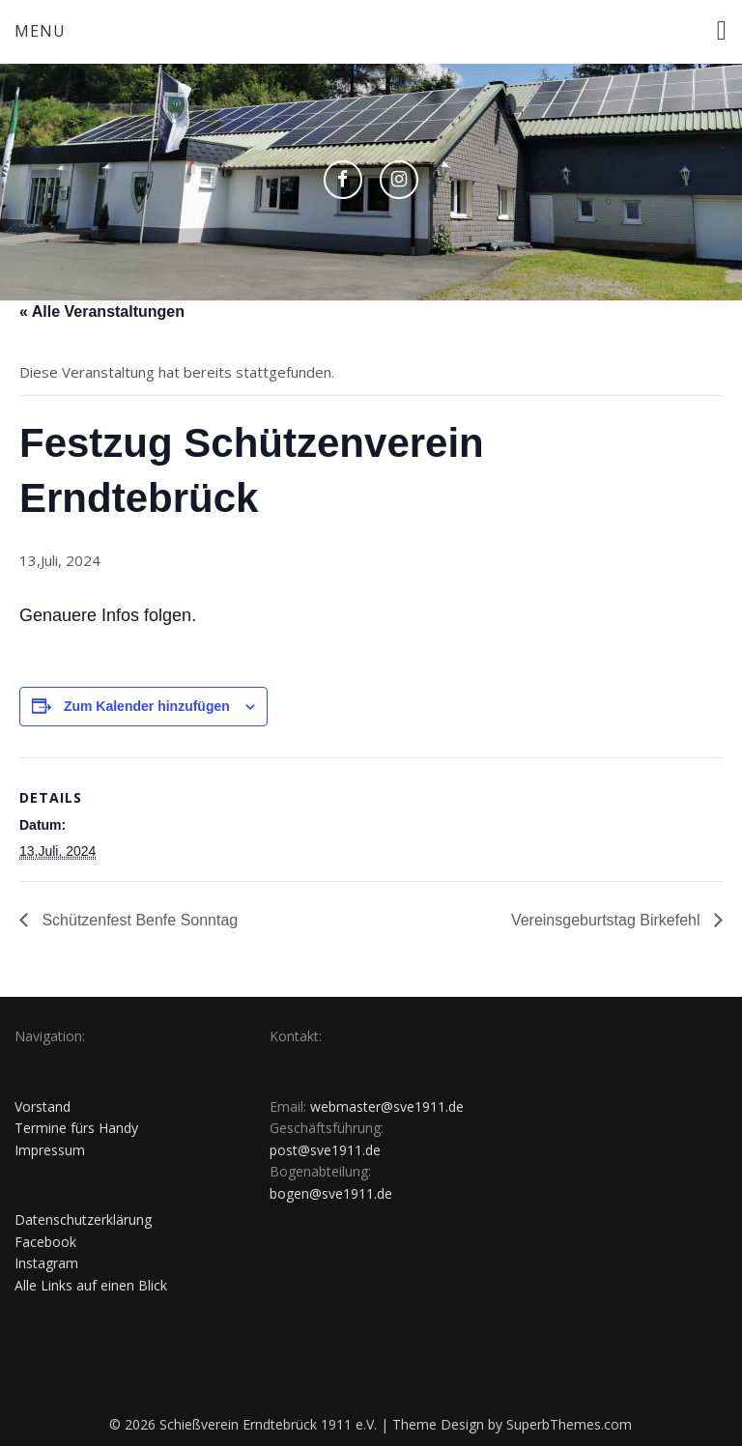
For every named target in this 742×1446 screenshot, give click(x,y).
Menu (40, 31)
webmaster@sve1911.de (387, 1106)
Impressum (49, 1150)
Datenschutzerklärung (83, 1219)
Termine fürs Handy (76, 1128)
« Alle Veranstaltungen (102, 311)
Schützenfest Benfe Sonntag (138, 920)
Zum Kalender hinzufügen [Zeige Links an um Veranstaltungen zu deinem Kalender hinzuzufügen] (147, 706)
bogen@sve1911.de (331, 1193)
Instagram (46, 1263)
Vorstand (42, 1106)
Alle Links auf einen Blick (90, 1285)
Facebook (45, 1242)
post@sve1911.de (325, 1150)
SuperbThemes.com (569, 1424)
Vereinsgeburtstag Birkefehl (607, 920)
